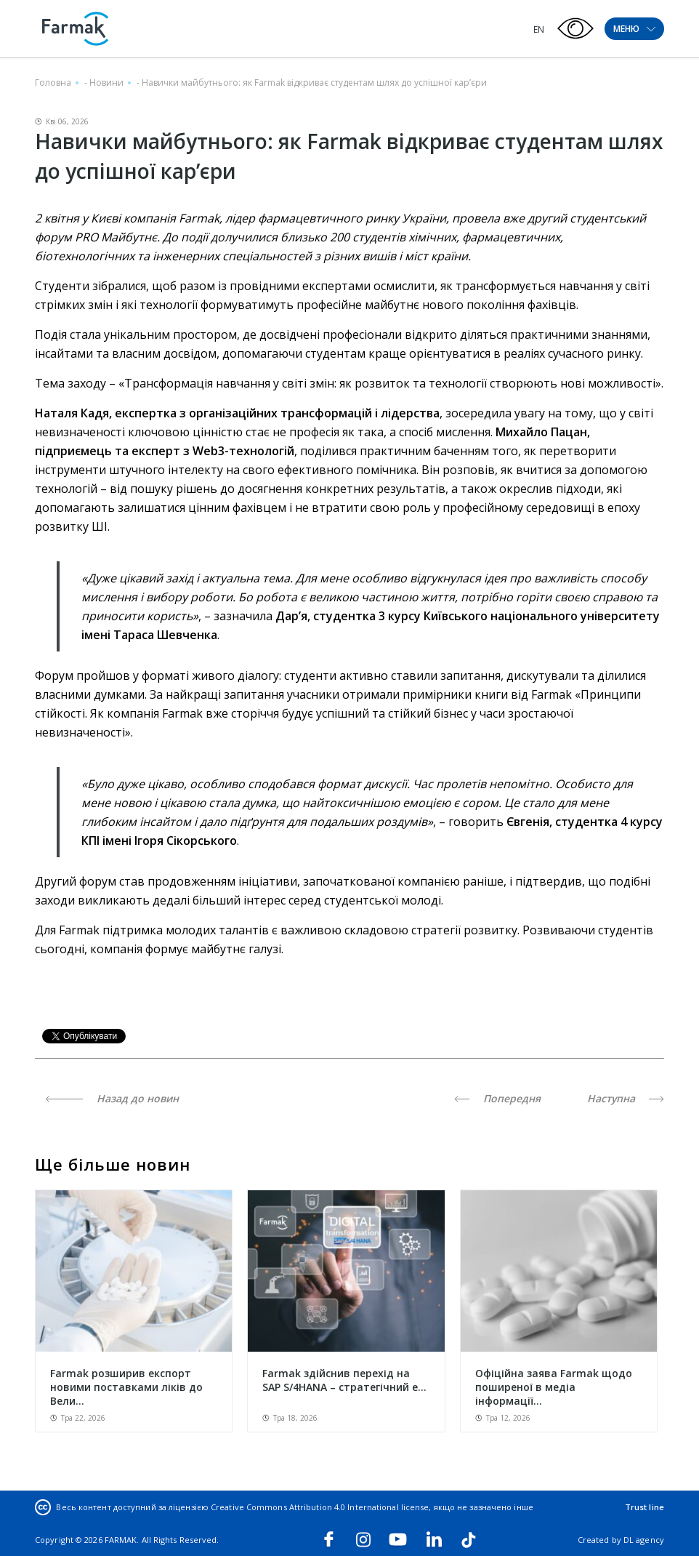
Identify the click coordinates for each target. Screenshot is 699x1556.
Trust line (644, 1506)
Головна (53, 82)
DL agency (643, 1539)
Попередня (497, 1098)
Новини (106, 82)
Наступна (625, 1098)
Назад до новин (112, 1098)
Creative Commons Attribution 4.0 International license (320, 1506)
